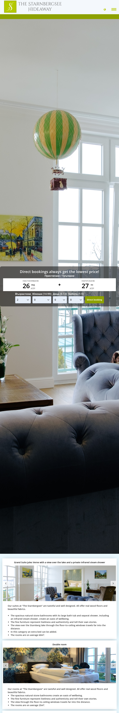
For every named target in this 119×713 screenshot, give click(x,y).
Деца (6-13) (60, 294)
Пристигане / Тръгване (59, 276)
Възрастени (23, 294)
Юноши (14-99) (41, 294)
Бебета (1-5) (76, 294)
